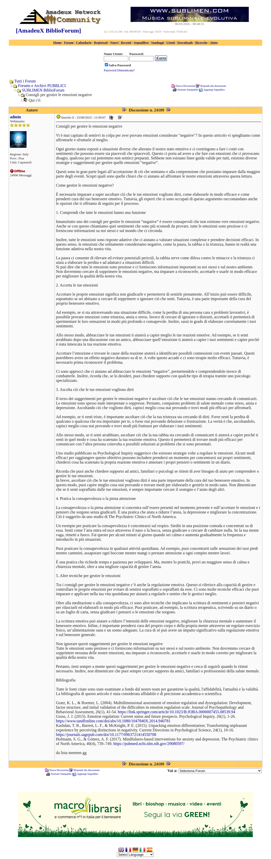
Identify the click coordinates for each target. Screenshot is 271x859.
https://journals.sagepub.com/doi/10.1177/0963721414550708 (106, 734)
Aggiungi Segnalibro (214, 89)
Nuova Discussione (185, 85)
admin (15, 117)
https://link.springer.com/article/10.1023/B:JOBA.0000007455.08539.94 (176, 712)
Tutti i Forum (25, 81)
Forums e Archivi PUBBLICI (42, 85)
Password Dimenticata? (119, 70)
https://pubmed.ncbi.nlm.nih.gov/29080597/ (149, 743)
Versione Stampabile (187, 89)
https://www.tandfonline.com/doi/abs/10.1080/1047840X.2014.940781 (113, 721)
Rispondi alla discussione (213, 85)
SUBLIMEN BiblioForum (43, 90)
